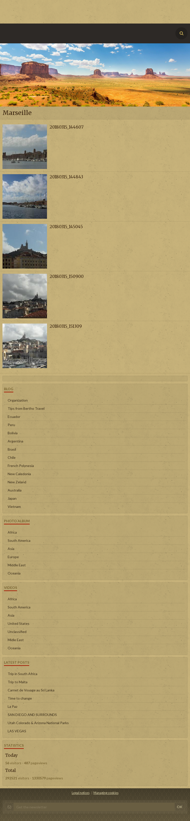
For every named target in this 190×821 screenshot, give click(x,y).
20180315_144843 (66, 177)
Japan (12, 498)
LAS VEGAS (17, 731)
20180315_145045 (66, 226)
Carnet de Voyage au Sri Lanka (31, 690)
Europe (13, 557)
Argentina (15, 441)
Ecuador (14, 416)
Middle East (17, 565)
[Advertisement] (90, 11)
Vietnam (14, 506)
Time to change (20, 698)
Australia (15, 490)
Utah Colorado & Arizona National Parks (38, 723)
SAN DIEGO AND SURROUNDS (32, 714)
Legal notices (81, 793)
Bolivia (13, 433)
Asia (11, 549)
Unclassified (17, 631)
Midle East (16, 640)
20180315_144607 (66, 127)
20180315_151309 (65, 326)
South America (19, 540)
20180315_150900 (66, 276)
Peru (11, 425)
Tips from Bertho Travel (26, 408)
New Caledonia (19, 474)
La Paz (12, 706)
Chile (12, 457)
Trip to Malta (17, 682)
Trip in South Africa (22, 674)
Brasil (12, 449)
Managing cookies (106, 793)
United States (18, 623)
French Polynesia (21, 466)
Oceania (14, 573)
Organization (18, 400)
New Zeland (17, 482)
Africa (12, 532)
